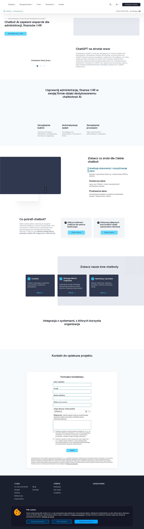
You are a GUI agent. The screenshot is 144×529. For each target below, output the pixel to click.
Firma (60, 402)
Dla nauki (57, 490)
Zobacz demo (76, 232)
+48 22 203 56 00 (122, 11)
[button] (61, 411)
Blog (34, 487)
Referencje (18, 496)
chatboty (8, 11)
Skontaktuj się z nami (15, 33)
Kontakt (61, 4)
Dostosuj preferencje (37, 521)
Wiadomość (71, 417)
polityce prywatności (78, 515)
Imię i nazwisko (59, 382)
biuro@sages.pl (135, 11)
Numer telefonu (59, 395)
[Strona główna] (4, 11)
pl (117, 4)
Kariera (17, 493)
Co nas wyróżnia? (21, 487)
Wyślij (72, 450)
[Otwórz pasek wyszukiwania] (110, 5)
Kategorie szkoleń (131, 4)
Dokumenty (19, 499)
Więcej (40, 293)
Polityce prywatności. (72, 463)
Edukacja (57, 487)
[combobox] (62, 411)
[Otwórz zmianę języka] (119, 4)
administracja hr (18, 11)
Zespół (17, 490)
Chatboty (57, 493)
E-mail (56, 388)
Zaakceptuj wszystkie (86, 521)
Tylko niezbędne (62, 521)
